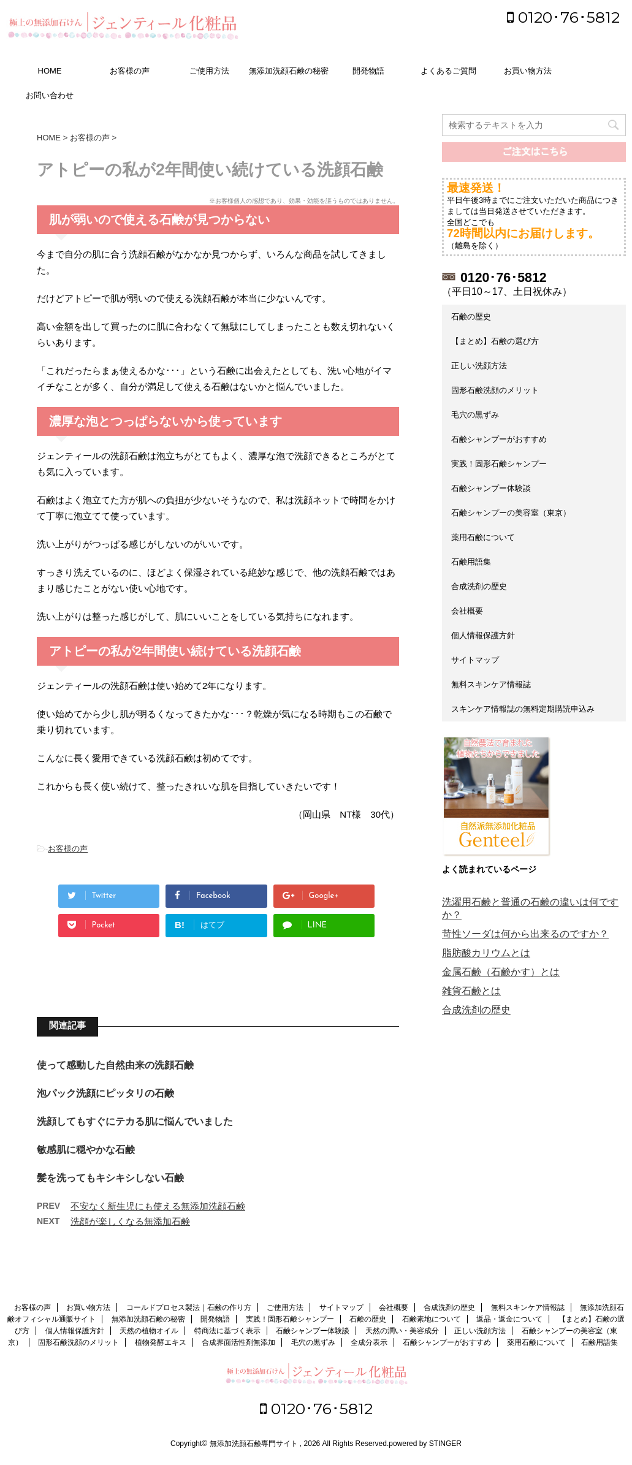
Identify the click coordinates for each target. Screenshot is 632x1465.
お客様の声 (130, 70)
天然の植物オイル (149, 1330)
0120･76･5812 (563, 17)
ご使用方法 (209, 70)
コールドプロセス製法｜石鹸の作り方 (188, 1307)
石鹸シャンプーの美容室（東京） (511, 512)
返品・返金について (509, 1319)
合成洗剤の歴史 (479, 586)
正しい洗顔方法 (479, 365)
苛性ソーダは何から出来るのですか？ (525, 934)
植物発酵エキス (160, 1342)
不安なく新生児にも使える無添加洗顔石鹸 (157, 1206)
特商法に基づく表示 (227, 1330)
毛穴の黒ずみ (475, 414)
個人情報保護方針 (483, 635)
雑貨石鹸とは (471, 991)
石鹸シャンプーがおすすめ (499, 439)
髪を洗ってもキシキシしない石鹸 (110, 1178)
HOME (50, 70)
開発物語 (368, 70)
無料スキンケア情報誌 (491, 684)
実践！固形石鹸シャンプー (499, 463)
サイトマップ (475, 659)
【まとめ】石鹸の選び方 (495, 341)
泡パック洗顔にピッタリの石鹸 (105, 1093)
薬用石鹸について (483, 537)
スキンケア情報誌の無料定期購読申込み (523, 708)
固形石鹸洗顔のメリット (495, 390)
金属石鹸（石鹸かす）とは (501, 972)
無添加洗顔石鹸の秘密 (289, 70)
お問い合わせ (50, 95)
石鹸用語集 (471, 561)
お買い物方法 (528, 70)
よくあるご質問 (448, 70)
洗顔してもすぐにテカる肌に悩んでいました (135, 1121)
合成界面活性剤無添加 (238, 1342)
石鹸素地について (431, 1319)
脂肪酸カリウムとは (486, 953)
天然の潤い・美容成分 (402, 1330)
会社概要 (467, 610)
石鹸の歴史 (471, 316)
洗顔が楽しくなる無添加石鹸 (130, 1221)
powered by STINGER (425, 1443)
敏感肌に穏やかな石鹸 (86, 1149)
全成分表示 (369, 1342)
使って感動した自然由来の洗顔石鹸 (115, 1065)
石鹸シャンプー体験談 (491, 488)
